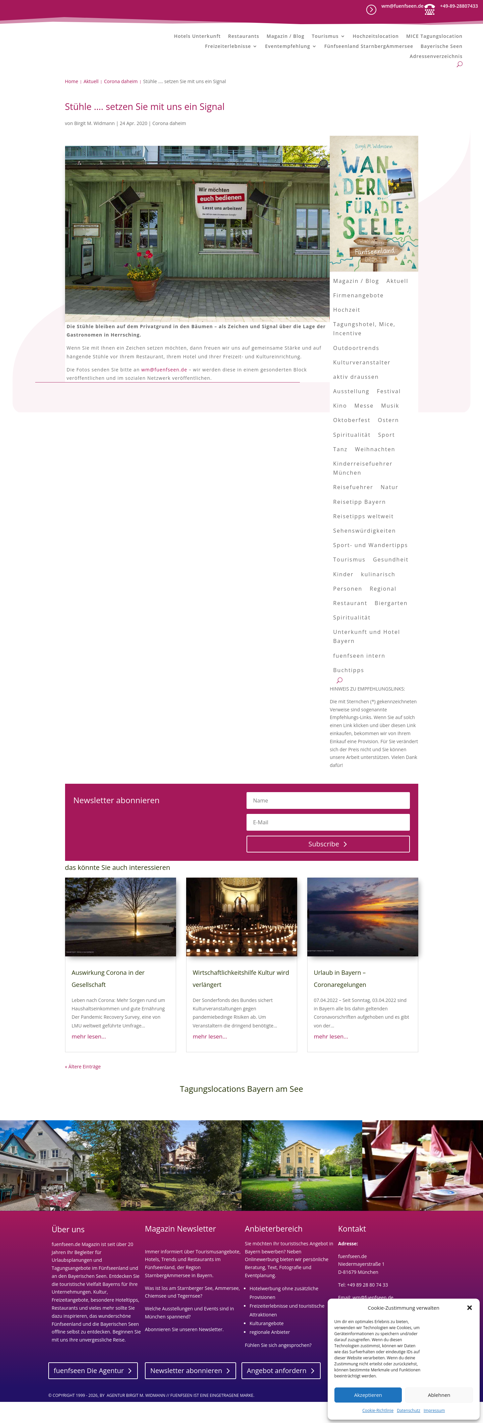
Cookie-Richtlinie (377, 1410)
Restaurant (350, 624)
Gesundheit (391, 581)
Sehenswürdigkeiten (364, 551)
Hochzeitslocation (376, 36)
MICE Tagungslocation (434, 36)
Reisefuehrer (353, 508)
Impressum (434, 1410)
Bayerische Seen (442, 46)
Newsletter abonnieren (186, 1392)
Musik (390, 427)
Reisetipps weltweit (363, 537)
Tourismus (325, 36)
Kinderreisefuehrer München (362, 489)
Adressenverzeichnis (436, 56)
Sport (386, 456)
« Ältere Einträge (83, 1087)
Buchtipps (348, 691)
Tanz (340, 470)
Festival (389, 412)
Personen (347, 609)
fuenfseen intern (359, 676)
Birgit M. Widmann (94, 144)
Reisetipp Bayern (359, 523)
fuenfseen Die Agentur (89, 1392)
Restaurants (243, 36)
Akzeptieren (368, 1394)
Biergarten (391, 624)
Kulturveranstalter (361, 383)
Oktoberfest (351, 441)
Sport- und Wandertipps (370, 566)
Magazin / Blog (286, 36)
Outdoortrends (356, 369)
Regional (383, 609)
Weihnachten (375, 470)
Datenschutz (408, 1410)
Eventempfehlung (287, 46)
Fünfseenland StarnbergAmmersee (368, 46)
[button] (469, 1307)
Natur (389, 508)
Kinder (343, 595)
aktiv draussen (356, 398)
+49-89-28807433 (459, 6)
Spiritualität (352, 456)
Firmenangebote (358, 316)
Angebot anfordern (277, 1392)
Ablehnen (439, 1394)
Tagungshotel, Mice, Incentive (364, 350)
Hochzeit (346, 331)
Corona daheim (169, 144)
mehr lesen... (89, 1057)
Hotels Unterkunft (197, 36)
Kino (340, 427)
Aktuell (397, 302)
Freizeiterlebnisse (228, 46)
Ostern (388, 441)
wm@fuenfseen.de (402, 6)
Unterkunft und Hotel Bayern (366, 658)
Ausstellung (351, 412)
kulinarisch (378, 595)
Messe (364, 427)
